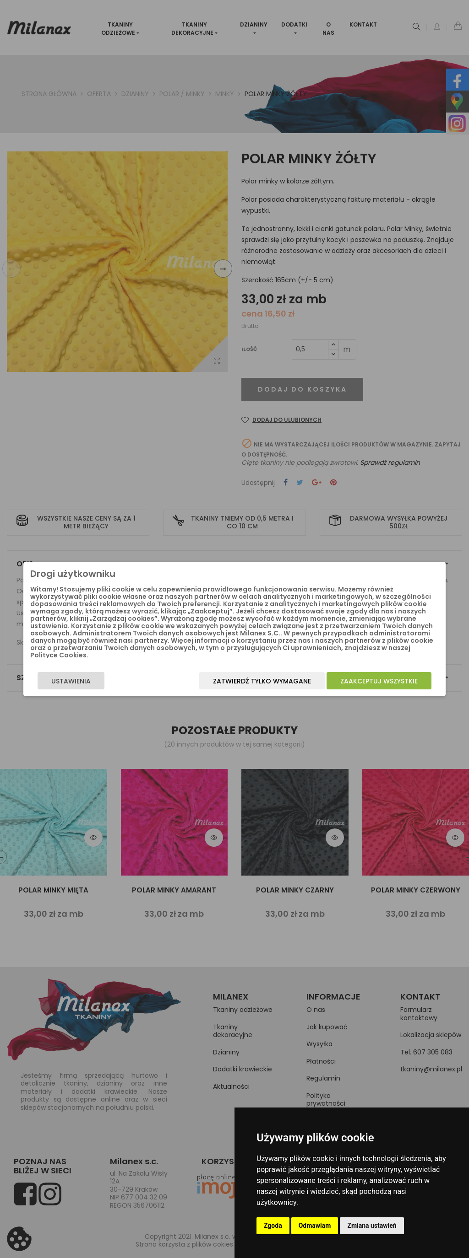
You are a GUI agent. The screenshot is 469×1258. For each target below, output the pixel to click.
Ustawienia (58, 681)
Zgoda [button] (273, 1225)
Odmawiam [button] (315, 1225)
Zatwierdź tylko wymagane (274, 681)
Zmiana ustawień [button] (371, 1225)
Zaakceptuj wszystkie (391, 681)
